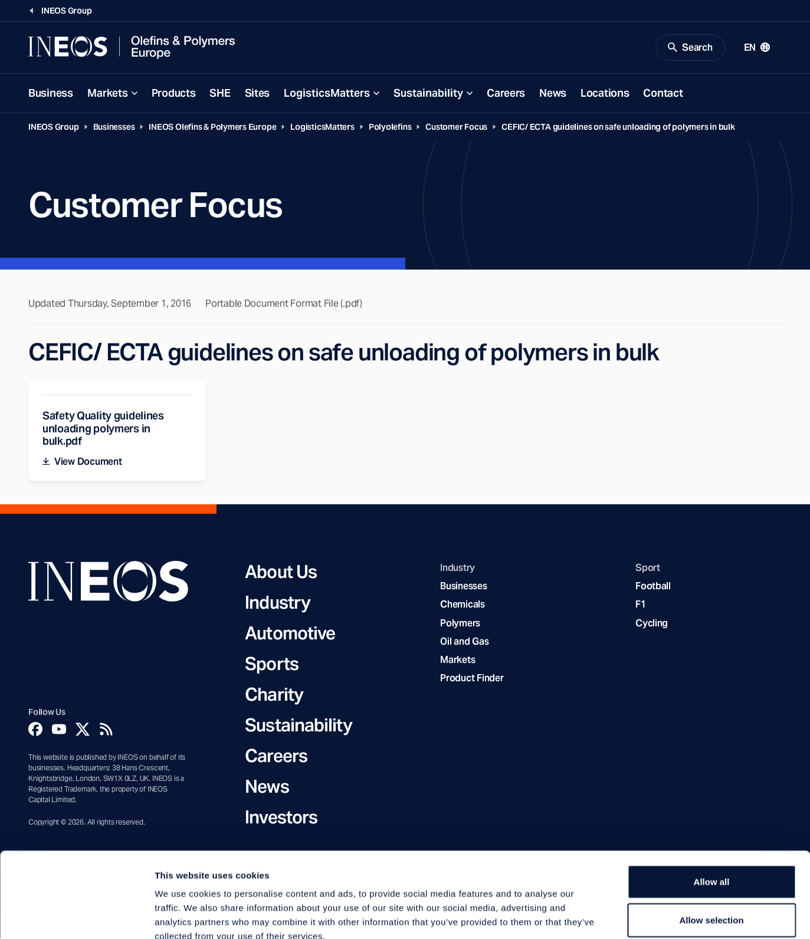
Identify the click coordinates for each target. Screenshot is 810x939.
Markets (107, 93)
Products (174, 93)
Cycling (651, 623)
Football (653, 587)
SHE (219, 93)
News (552, 93)
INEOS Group (53, 127)
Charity (274, 694)
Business (50, 93)
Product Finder (471, 679)
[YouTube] (59, 730)
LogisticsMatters (327, 93)
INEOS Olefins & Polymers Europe (212, 127)
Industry (277, 602)
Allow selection (711, 853)
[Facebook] (35, 730)
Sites (257, 93)
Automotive (290, 633)
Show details (619, 916)
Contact (663, 93)
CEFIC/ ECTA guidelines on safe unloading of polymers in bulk (618, 127)
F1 (640, 605)
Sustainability (428, 93)
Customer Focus (456, 127)
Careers (506, 93)
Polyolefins (390, 127)
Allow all (712, 814)
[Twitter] (83, 730)
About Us (281, 572)
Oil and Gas (464, 642)
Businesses (114, 127)
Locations (605, 93)
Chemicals (462, 605)
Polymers (460, 623)
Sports (272, 664)
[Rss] (106, 730)
